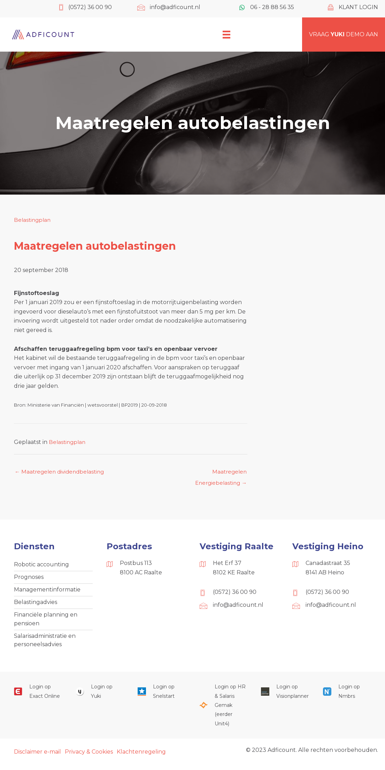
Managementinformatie (47, 592)
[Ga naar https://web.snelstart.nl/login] (161, 697)
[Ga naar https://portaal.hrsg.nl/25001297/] (223, 711)
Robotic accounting (41, 566)
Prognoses (29, 579)
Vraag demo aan (343, 34)
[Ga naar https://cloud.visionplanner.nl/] (285, 697)
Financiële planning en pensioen (45, 623)
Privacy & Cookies (89, 757)
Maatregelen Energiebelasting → (219, 474)
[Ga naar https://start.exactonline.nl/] (38, 697)
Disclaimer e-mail (37, 757)
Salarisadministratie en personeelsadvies (45, 645)
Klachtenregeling (141, 757)
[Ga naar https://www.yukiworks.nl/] (99, 697)
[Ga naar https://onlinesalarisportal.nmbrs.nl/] (347, 697)
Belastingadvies (35, 605)
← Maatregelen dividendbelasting (62, 472)
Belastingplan (33, 220)
